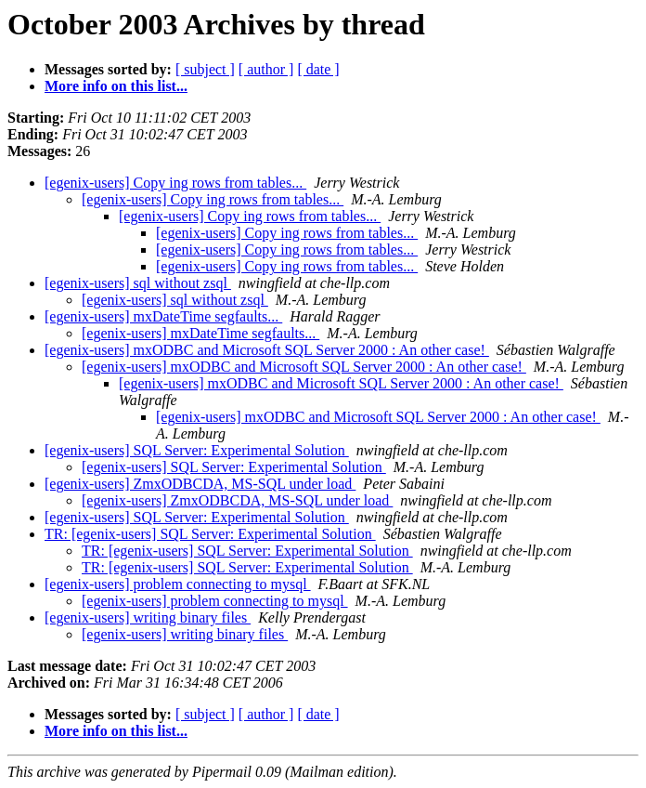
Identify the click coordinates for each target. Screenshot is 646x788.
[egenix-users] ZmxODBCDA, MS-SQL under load (200, 484)
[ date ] (318, 69)
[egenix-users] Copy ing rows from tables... (175, 182)
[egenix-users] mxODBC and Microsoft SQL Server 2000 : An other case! (267, 350)
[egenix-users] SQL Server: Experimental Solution (197, 450)
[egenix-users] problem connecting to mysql (178, 584)
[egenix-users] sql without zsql (138, 283)
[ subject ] (205, 69)
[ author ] (266, 69)
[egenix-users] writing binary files (148, 617)
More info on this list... (116, 86)
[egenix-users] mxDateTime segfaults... (163, 316)
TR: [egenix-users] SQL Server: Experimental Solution (210, 534)
